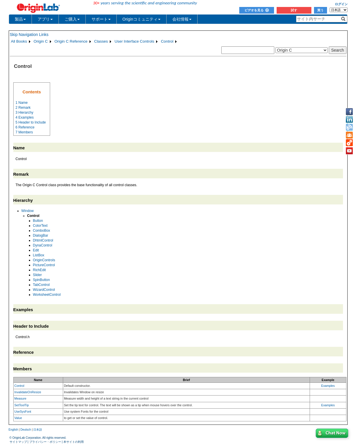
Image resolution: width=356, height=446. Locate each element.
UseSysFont (22, 411)
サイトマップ (18, 441)
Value (18, 418)
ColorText (40, 226)
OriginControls (44, 260)
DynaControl (42, 245)
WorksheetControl (47, 295)
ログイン (341, 4)
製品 (20, 19)
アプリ (45, 19)
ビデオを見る (256, 10)
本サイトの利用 (73, 441)
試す (294, 10)
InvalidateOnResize (27, 392)
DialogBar (40, 235)
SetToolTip (21, 405)
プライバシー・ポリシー (45, 441)
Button (38, 221)
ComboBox (41, 231)
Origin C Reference (70, 41)
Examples (328, 385)
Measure (20, 398)
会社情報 (181, 19)
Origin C (41, 41)
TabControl (41, 285)
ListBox (38, 255)
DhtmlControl (43, 240)
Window (27, 211)
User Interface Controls (134, 41)
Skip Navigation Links (29, 34)
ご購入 (72, 19)
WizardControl (44, 290)
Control (167, 41)
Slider (37, 275)
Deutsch (25, 429)
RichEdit (39, 270)
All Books (19, 41)
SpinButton (41, 280)
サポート (101, 19)
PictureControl (44, 265)
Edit (36, 250)
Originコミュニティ (141, 19)
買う (320, 10)
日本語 (37, 429)
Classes (101, 41)
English (13, 429)
